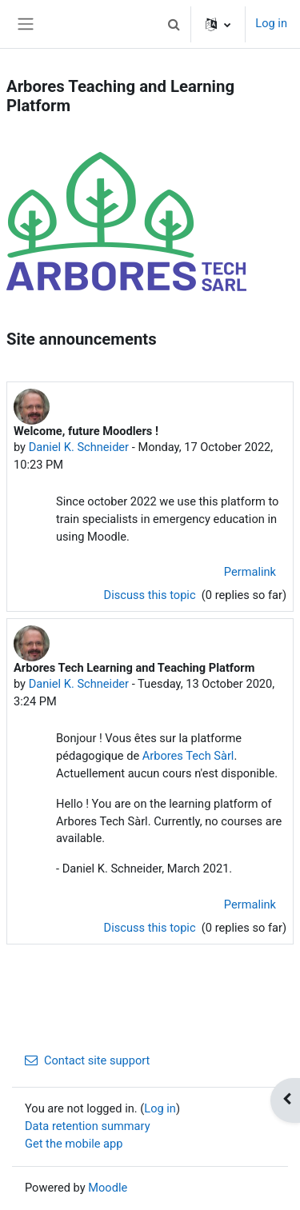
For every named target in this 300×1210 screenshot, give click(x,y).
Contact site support (87, 1060)
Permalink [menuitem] (250, 572)
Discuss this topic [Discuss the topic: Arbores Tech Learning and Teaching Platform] (151, 927)
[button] (173, 24)
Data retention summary (87, 1126)
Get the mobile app (73, 1143)
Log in (271, 23)
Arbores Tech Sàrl (188, 756)
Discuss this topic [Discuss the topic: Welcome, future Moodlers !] (151, 595)
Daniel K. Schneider (79, 447)
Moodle (107, 1187)
